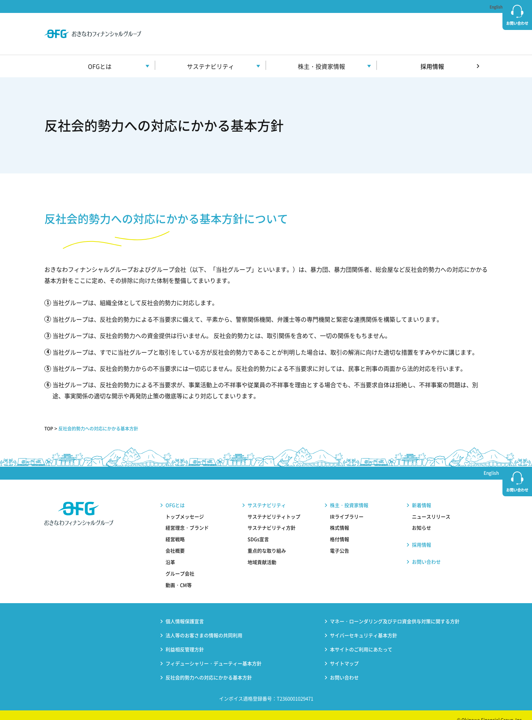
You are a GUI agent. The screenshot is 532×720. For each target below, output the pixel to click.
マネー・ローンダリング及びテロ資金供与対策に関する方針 (395, 611)
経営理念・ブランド (187, 517)
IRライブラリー (347, 506)
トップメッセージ (185, 506)
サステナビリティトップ (274, 506)
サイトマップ (344, 653)
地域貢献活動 (262, 551)
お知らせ (421, 517)
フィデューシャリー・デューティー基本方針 (214, 653)
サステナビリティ (267, 494)
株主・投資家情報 (349, 494)
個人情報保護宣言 (185, 611)
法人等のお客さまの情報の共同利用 (204, 625)
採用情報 (432, 56)
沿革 (170, 551)
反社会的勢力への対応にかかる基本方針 (106, 418)
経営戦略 (175, 529)
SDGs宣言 (258, 529)
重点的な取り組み (267, 540)
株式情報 (339, 517)
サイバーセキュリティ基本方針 (363, 625)
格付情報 (339, 529)
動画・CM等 (179, 574)
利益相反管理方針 (185, 639)
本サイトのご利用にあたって (361, 639)
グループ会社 (180, 563)
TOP (49, 418)
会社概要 (175, 540)
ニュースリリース (431, 506)
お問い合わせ (517, 23)
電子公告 (339, 540)
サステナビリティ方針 (272, 517)
